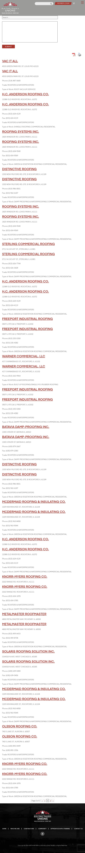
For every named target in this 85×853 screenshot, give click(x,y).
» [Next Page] (53, 801)
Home (4, 829)
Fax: (3, 118)
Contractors (29, 829)
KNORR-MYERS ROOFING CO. (24, 576)
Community (42, 829)
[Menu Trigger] (82, 2)
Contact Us (78, 829)
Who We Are (15, 829)
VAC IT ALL (10, 61)
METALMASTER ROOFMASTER (24, 614)
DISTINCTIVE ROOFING (19, 169)
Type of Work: (8, 89)
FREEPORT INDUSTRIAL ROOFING (27, 319)
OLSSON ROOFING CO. (19, 726)
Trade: (4, 85)
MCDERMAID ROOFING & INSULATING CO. (34, 501)
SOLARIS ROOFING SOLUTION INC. (28, 651)
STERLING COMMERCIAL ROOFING (28, 244)
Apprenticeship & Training (60, 829)
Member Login (63, 3)
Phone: (5, 81)
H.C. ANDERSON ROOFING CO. (25, 94)
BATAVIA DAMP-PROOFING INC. (25, 427)
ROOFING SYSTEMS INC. (20, 131)
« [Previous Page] (42, 801)
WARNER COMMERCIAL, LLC (23, 356)
